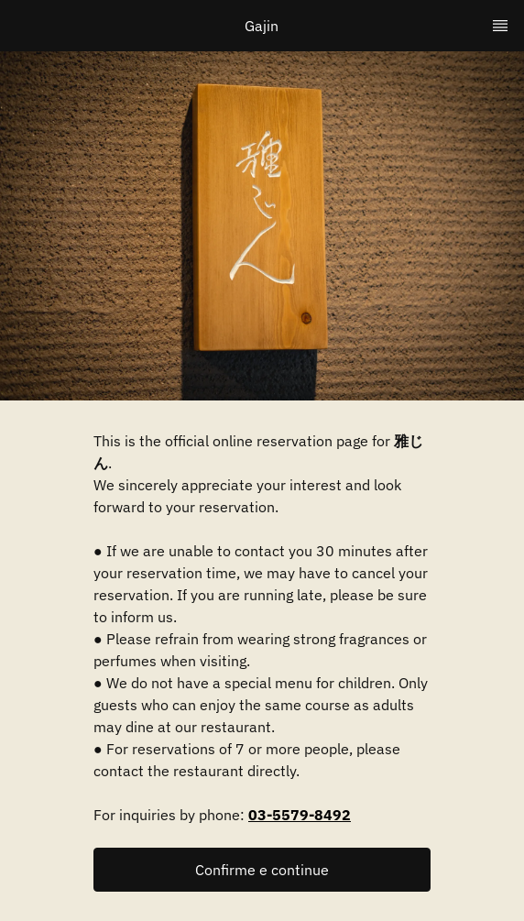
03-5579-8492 (299, 815)
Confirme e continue (262, 870)
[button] (262, 869)
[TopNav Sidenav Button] (500, 25)
